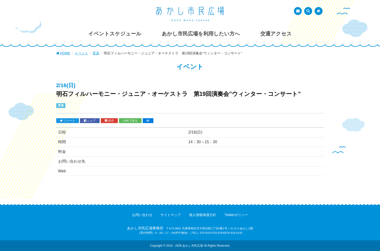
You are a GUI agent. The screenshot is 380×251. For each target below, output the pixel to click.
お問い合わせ (142, 215)
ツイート (67, 120)
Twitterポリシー (236, 215)
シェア (90, 120)
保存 (109, 120)
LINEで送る (130, 120)
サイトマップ (170, 215)
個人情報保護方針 (202, 215)
